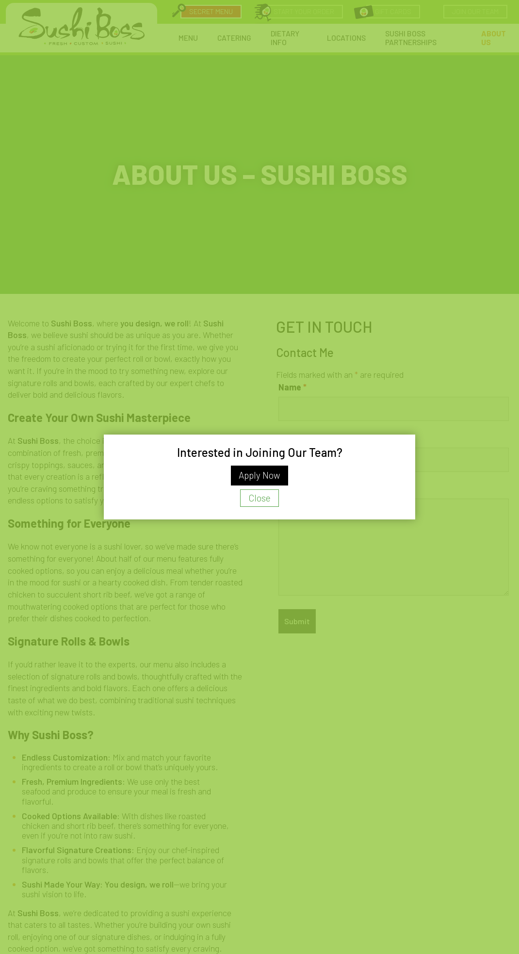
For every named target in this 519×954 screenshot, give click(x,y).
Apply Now (259, 475)
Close (259, 497)
